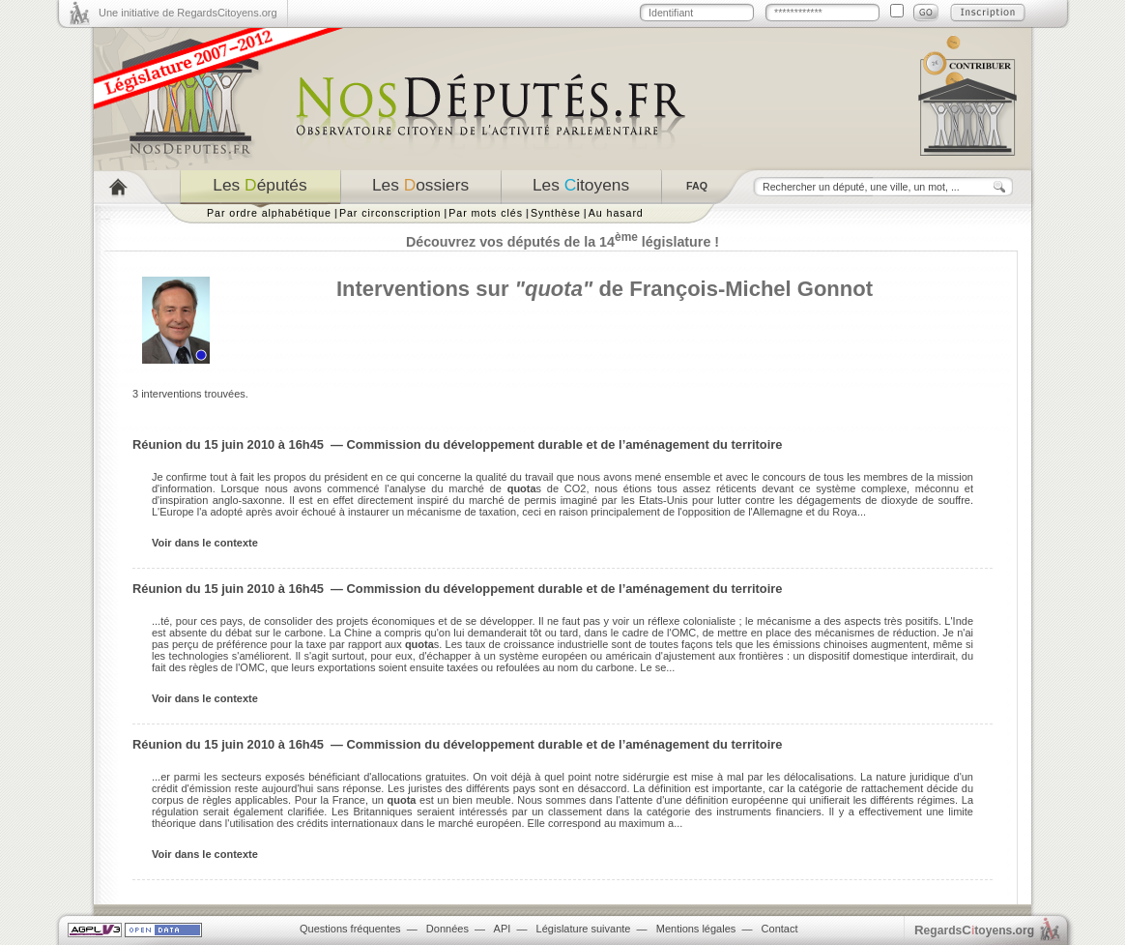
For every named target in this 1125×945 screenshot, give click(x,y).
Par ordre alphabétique (269, 213)
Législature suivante (583, 928)
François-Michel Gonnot (751, 289)
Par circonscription (390, 213)
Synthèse (556, 213)
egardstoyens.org (974, 930)
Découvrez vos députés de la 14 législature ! (562, 242)
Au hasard (616, 213)
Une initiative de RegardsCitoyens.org (188, 12)
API (502, 928)
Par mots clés (485, 213)
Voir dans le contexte (205, 542)
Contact (780, 928)
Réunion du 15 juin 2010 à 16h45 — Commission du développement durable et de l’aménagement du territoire (457, 444)
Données (447, 928)
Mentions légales (696, 928)
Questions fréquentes (350, 928)
